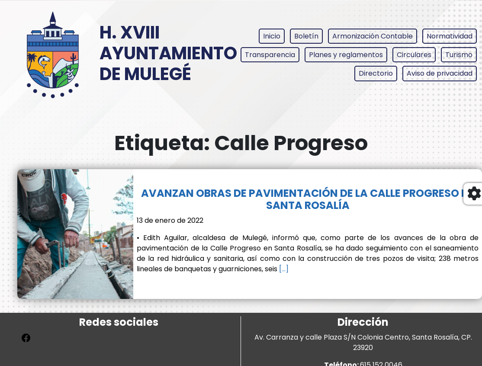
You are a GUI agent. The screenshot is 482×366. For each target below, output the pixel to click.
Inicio (271, 36)
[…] (283, 269)
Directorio (376, 73)
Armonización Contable (372, 36)
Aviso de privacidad (439, 73)
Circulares (414, 55)
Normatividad (449, 36)
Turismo (458, 55)
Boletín (306, 36)
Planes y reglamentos (346, 55)
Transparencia (270, 55)
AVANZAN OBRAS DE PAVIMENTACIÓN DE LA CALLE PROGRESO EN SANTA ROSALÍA (308, 199)
